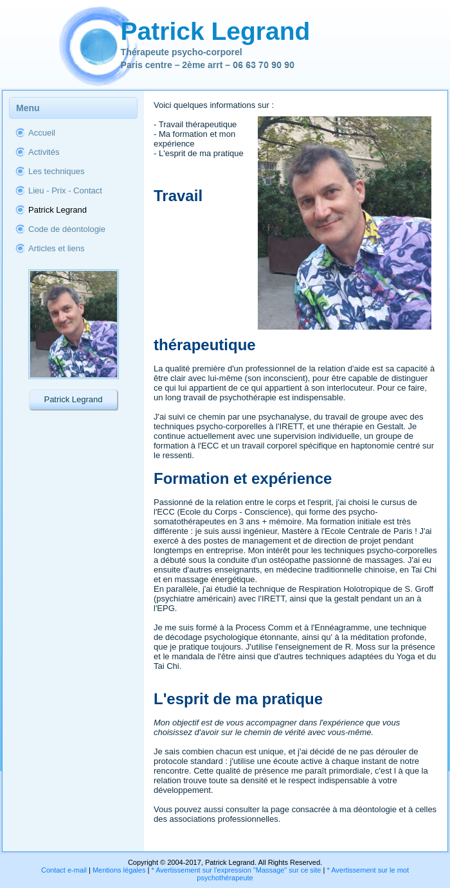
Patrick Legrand (215, 31)
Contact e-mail (64, 870)
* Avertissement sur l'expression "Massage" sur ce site (236, 870)
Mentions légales (119, 870)
